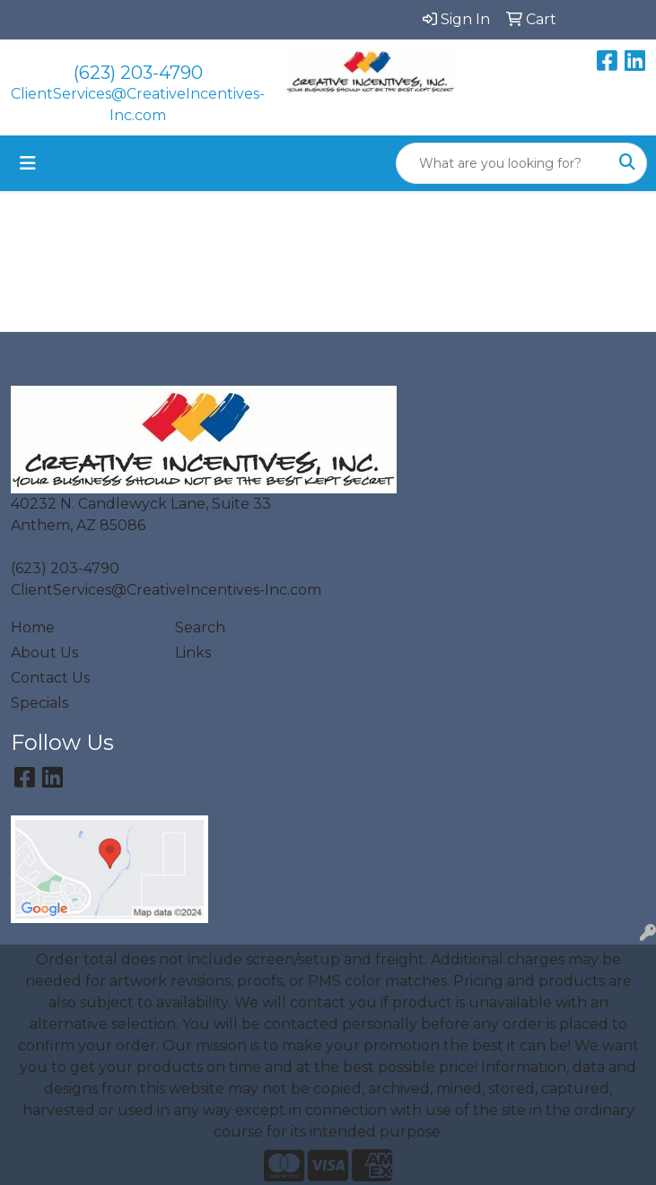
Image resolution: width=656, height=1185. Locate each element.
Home (33, 627)
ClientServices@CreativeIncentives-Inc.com (166, 589)
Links (193, 652)
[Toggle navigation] (28, 163)
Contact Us (50, 677)
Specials (39, 702)
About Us (44, 652)
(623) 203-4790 (138, 72)
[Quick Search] (502, 163)
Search (200, 627)
